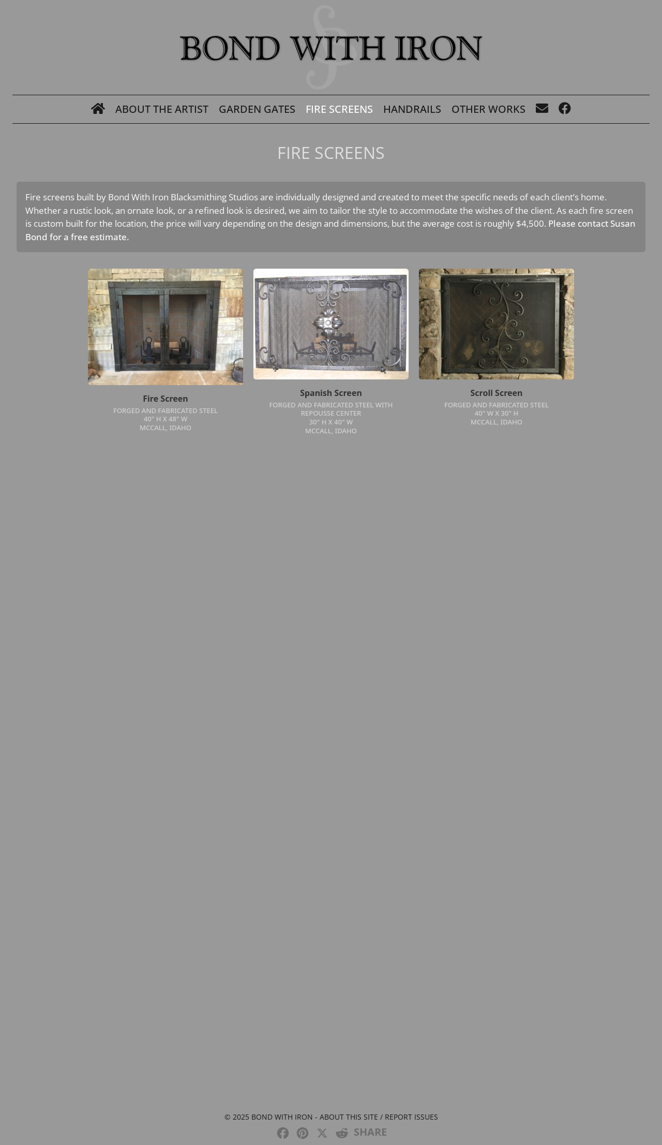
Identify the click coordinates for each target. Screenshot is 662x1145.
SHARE (370, 1132)
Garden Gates (257, 109)
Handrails (412, 109)
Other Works (488, 109)
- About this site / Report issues (375, 1117)
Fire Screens (339, 109)
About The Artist (161, 109)
